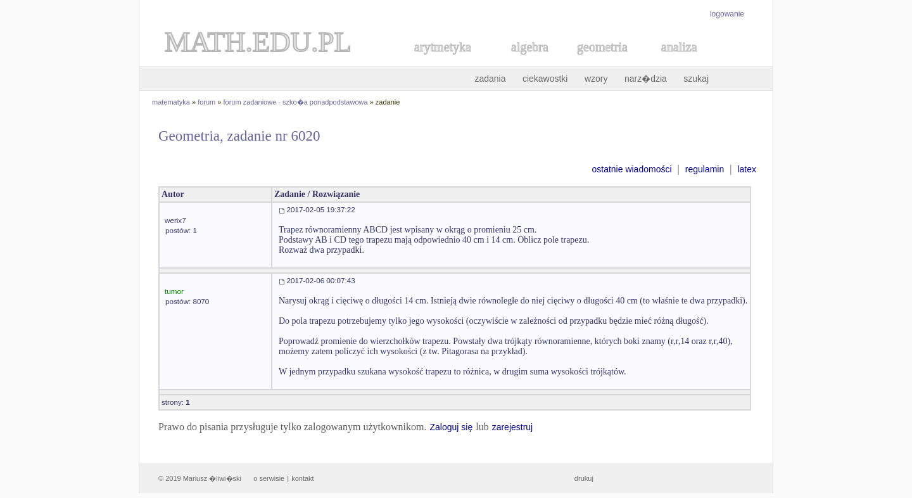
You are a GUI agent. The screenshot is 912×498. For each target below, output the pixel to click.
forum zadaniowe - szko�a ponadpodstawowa (296, 102)
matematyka (171, 102)
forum (206, 102)
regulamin (704, 169)
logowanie (727, 14)
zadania (489, 78)
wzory (596, 78)
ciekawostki (545, 78)
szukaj (696, 78)
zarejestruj (512, 427)
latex (746, 169)
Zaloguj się (450, 427)
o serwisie (268, 478)
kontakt (302, 478)
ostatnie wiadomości (631, 169)
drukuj (583, 478)
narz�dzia (645, 78)
